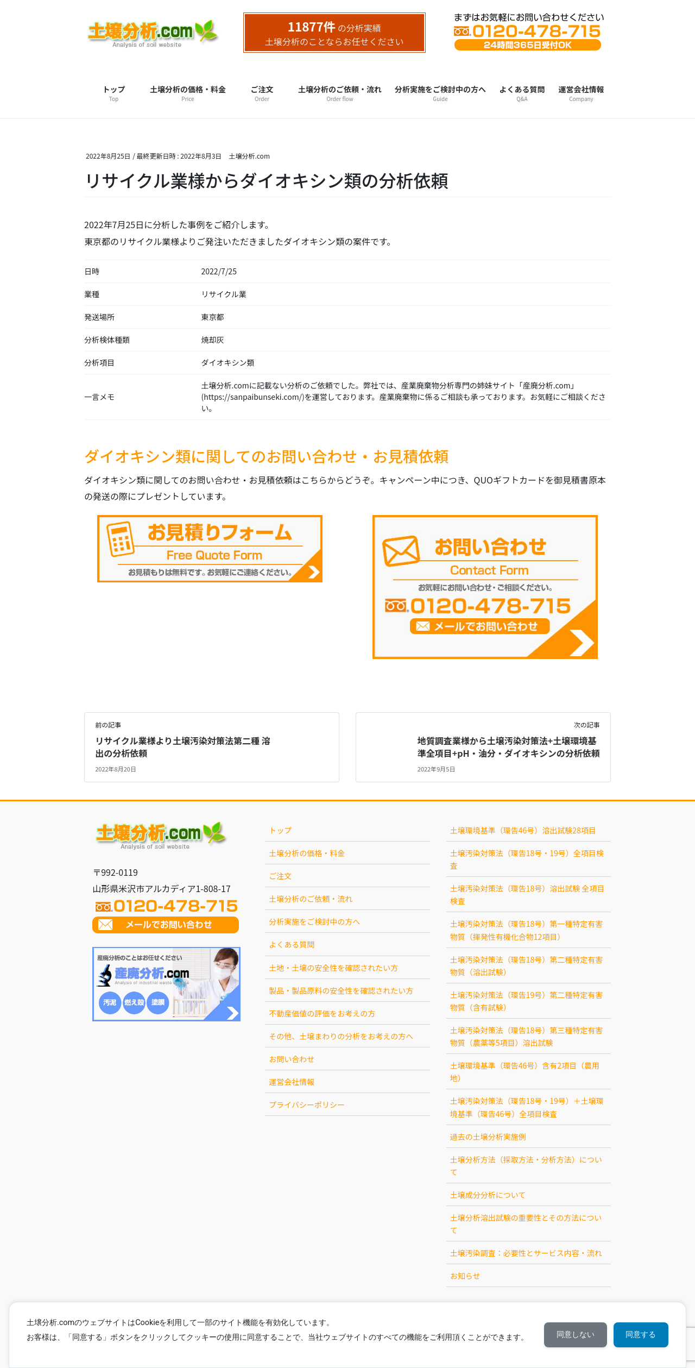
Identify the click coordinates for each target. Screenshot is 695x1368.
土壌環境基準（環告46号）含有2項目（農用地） (524, 1071)
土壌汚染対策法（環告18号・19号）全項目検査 (527, 859)
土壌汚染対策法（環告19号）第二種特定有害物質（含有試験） (526, 1001)
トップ (280, 830)
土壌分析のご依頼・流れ (310, 898)
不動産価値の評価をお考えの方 (322, 1013)
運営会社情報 (291, 1081)
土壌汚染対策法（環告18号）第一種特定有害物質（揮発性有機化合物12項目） (526, 930)
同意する (640, 1335)
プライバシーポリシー (307, 1104)
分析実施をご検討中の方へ (314, 921)
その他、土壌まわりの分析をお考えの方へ (341, 1036)
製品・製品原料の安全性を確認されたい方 (341, 990)
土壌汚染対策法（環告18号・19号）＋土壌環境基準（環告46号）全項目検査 (527, 1107)
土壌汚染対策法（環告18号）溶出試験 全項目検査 (527, 894)
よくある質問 (291, 944)
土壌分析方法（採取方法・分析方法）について (526, 1165)
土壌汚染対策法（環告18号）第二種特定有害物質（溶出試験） (526, 965)
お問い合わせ (291, 1058)
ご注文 (280, 875)
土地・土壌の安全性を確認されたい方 (333, 967)
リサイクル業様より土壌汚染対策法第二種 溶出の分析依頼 (182, 746)
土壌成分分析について (488, 1194)
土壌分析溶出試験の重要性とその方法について (526, 1223)
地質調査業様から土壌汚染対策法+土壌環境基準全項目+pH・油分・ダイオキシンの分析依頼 (509, 746)
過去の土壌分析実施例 (488, 1136)
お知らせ (465, 1275)
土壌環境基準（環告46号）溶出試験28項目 (523, 830)
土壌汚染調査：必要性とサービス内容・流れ (526, 1252)
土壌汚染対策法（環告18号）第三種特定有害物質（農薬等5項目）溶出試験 (526, 1036)
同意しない (573, 1335)
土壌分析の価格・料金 (307, 853)
